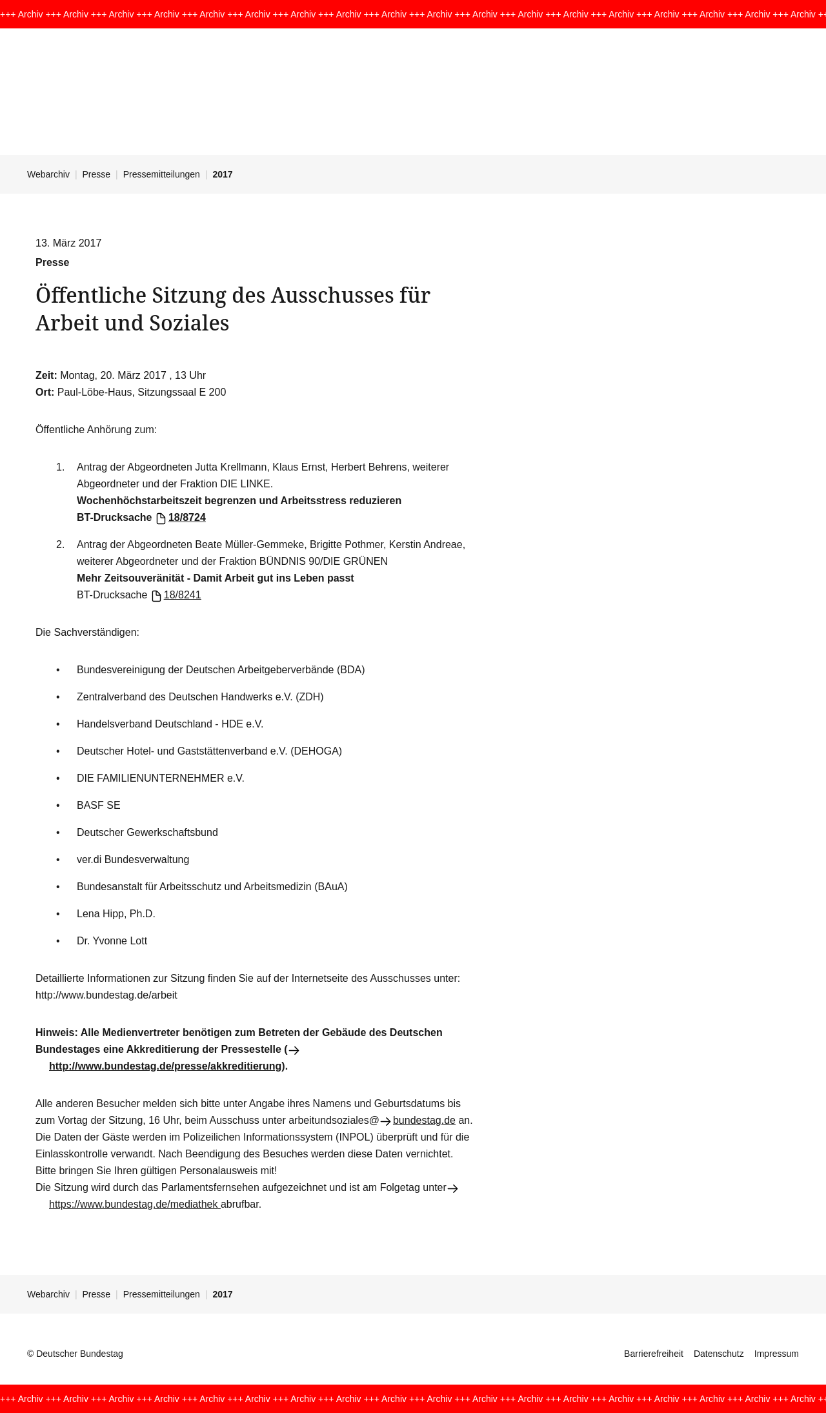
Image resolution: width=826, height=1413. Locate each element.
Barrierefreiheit (653, 1353)
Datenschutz (719, 1353)
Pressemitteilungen (161, 174)
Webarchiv (48, 174)
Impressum (776, 1353)
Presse (97, 174)
